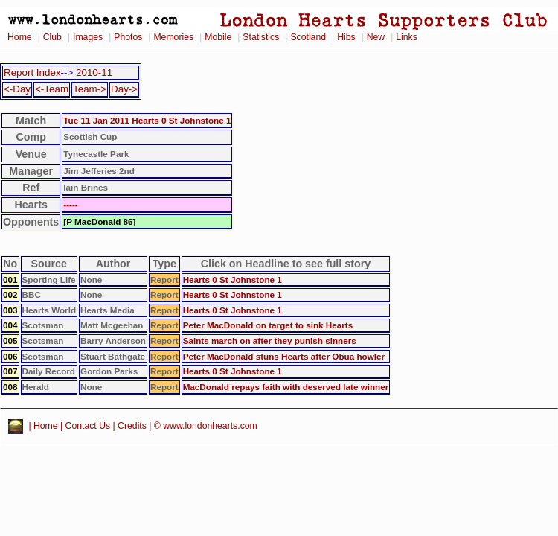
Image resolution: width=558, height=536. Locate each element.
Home (19, 37)
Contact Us (88, 426)
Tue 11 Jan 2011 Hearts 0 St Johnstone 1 (147, 120)
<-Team (51, 89)
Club (52, 37)
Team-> (89, 89)
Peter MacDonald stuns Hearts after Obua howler (284, 356)
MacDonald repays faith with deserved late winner (286, 387)
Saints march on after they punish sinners (269, 340)
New (376, 37)
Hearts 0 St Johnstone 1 (232, 279)
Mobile (218, 37)
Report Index (32, 72)
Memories (173, 37)
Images (88, 37)
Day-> (124, 89)
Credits (132, 426)
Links (406, 37)
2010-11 (94, 72)
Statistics (261, 37)
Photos (128, 37)
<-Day (17, 89)
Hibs (346, 37)
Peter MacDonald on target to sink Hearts (268, 325)
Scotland (308, 37)
